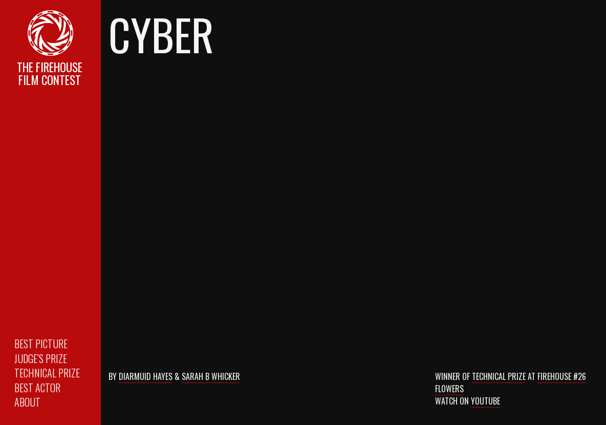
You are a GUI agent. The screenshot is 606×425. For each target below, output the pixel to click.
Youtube (485, 401)
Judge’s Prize (40, 358)
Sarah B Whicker (211, 376)
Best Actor (37, 387)
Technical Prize (47, 372)
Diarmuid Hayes (145, 376)
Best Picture (41, 343)
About (27, 402)
